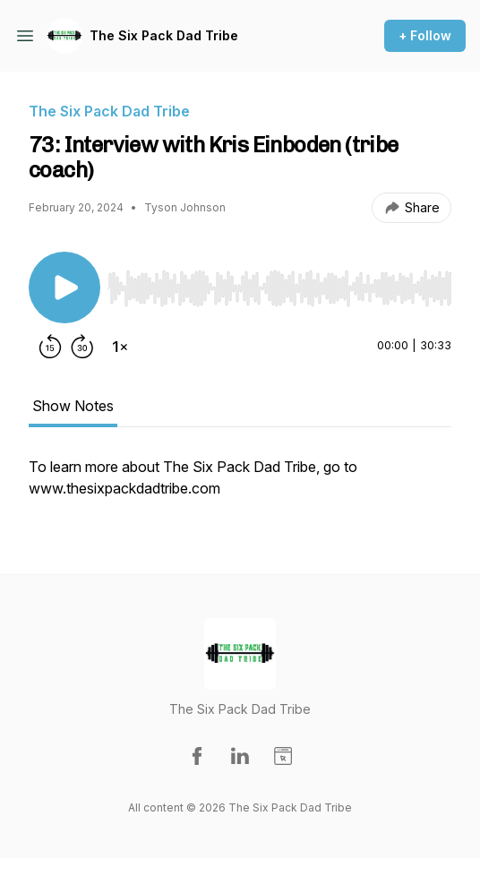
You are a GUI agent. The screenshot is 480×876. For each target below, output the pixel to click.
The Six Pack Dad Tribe (164, 35)
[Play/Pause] (64, 287)
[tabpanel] (240, 486)
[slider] (279, 288)
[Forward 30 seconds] (82, 346)
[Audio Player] (279, 283)
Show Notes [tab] (73, 406)
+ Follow (425, 35)
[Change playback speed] (120, 346)
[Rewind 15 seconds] (50, 346)
